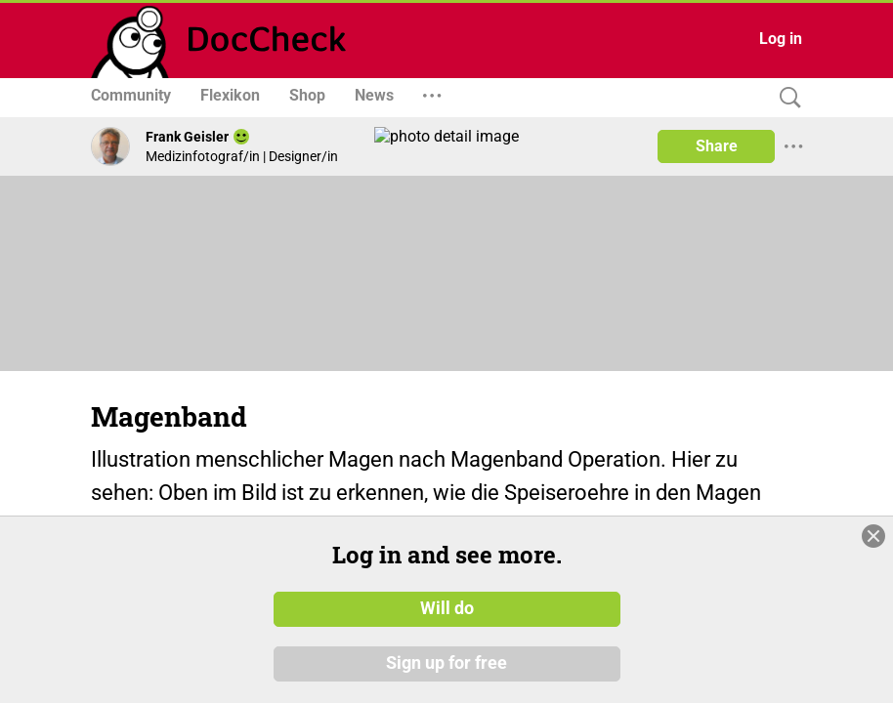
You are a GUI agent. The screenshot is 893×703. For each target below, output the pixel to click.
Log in (780, 38)
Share (717, 146)
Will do (447, 608)
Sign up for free (446, 663)
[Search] (785, 98)
